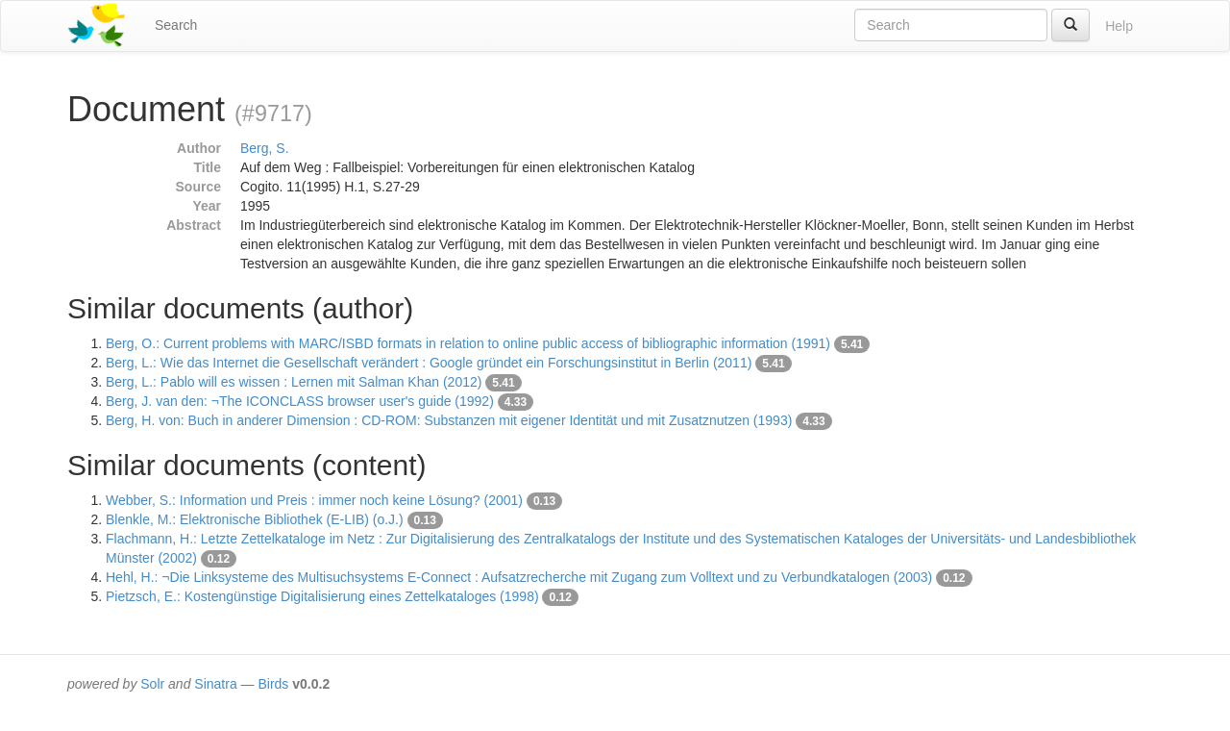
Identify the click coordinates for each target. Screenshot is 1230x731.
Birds (273, 684)
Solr (152, 684)
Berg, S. (264, 148)
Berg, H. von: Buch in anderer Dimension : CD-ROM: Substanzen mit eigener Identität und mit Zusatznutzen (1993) (449, 420)
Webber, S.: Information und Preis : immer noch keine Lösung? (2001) (314, 500)
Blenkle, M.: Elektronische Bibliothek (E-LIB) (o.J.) (255, 519)
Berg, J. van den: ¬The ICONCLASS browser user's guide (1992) (300, 401)
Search (176, 25)
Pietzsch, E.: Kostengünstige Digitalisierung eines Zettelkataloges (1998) (322, 596)
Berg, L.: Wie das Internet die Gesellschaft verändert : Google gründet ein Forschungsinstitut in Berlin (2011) (428, 362)
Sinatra (215, 684)
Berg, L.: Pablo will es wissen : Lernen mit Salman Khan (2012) (293, 382)
